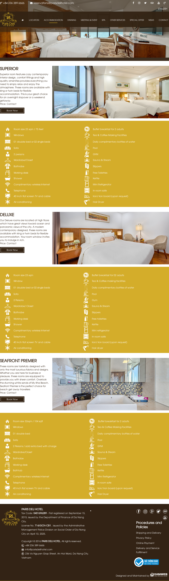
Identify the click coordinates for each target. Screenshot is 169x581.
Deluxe (7, 214)
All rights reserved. (72, 541)
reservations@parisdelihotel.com (54, 3)
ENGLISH (162, 8)
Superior (9, 68)
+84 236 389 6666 (13, 3)
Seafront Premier (18, 360)
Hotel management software (20, 59)
